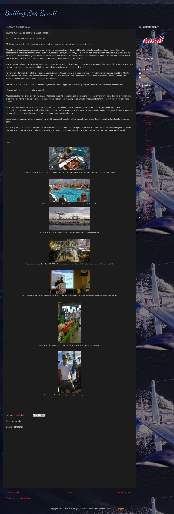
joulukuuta (147, 103)
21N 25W (147, 116)
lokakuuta (147, 190)
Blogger (121, 509)
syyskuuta (148, 196)
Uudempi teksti (14, 492)
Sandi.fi (144, 77)
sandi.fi (141, 62)
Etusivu (69, 492)
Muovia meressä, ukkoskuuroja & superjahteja (148, 145)
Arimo (144, 73)
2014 (144, 97)
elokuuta (147, 202)
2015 (144, 93)
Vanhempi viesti (125, 492)
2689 (145, 135)
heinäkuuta (147, 210)
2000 (144, 217)
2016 (144, 90)
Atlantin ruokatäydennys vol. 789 (147, 160)
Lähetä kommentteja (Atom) (20, 498)
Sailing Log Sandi (31, 12)
